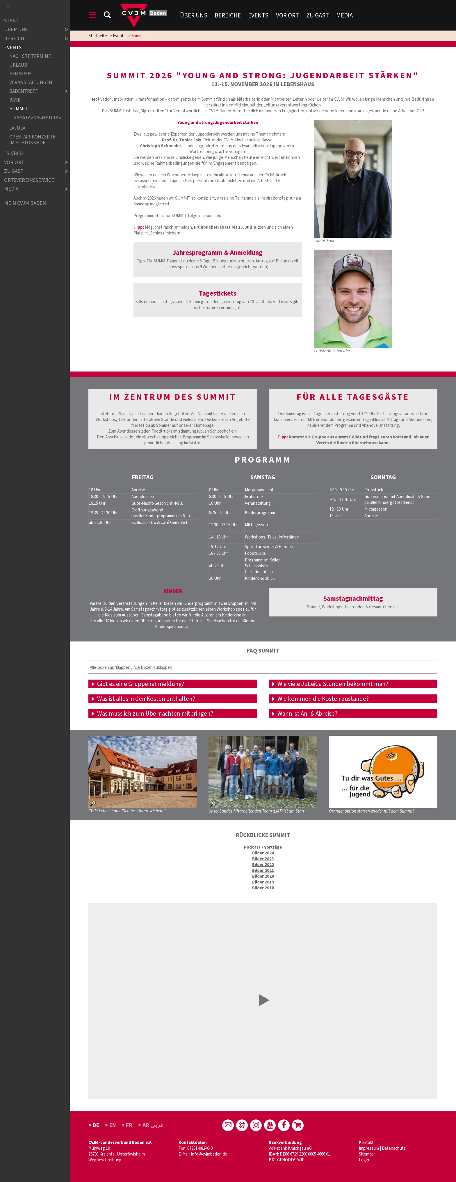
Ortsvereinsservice (29, 180)
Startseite (97, 36)
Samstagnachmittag (36, 117)
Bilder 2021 (263, 871)
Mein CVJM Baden (25, 203)
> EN (110, 1125)
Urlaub (18, 65)
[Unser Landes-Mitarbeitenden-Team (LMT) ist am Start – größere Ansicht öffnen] (263, 772)
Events (258, 15)
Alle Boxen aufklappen (110, 667)
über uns (31, 29)
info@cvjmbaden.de (209, 1154)
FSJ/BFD (13, 153)
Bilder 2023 (263, 859)
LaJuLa (17, 128)
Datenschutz (394, 1148)
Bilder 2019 (263, 882)
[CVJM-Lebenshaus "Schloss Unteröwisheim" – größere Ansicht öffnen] (142, 772)
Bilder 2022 (263, 865)
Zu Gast (317, 15)
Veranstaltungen (30, 82)
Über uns (193, 15)
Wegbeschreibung (105, 1160)
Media (344, 15)
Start (11, 20)
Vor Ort (287, 15)
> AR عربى (151, 1125)
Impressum (369, 1148)
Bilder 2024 (263, 853)
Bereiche (228, 15)
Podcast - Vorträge (263, 847)
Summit (18, 109)
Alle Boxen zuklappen (152, 667)
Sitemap (366, 1154)
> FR (127, 1125)
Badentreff (33, 91)
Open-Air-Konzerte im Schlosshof (32, 140)
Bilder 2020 (263, 876)
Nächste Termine (30, 56)
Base (14, 100)
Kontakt (366, 1143)
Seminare (20, 73)
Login (364, 1160)
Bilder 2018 (263, 888)
